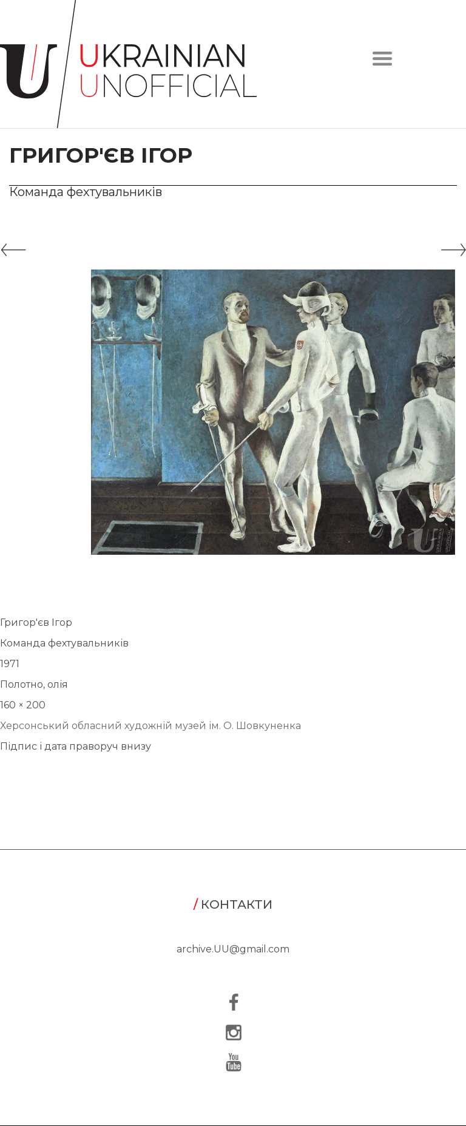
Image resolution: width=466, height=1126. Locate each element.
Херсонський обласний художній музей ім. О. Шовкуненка (150, 725)
